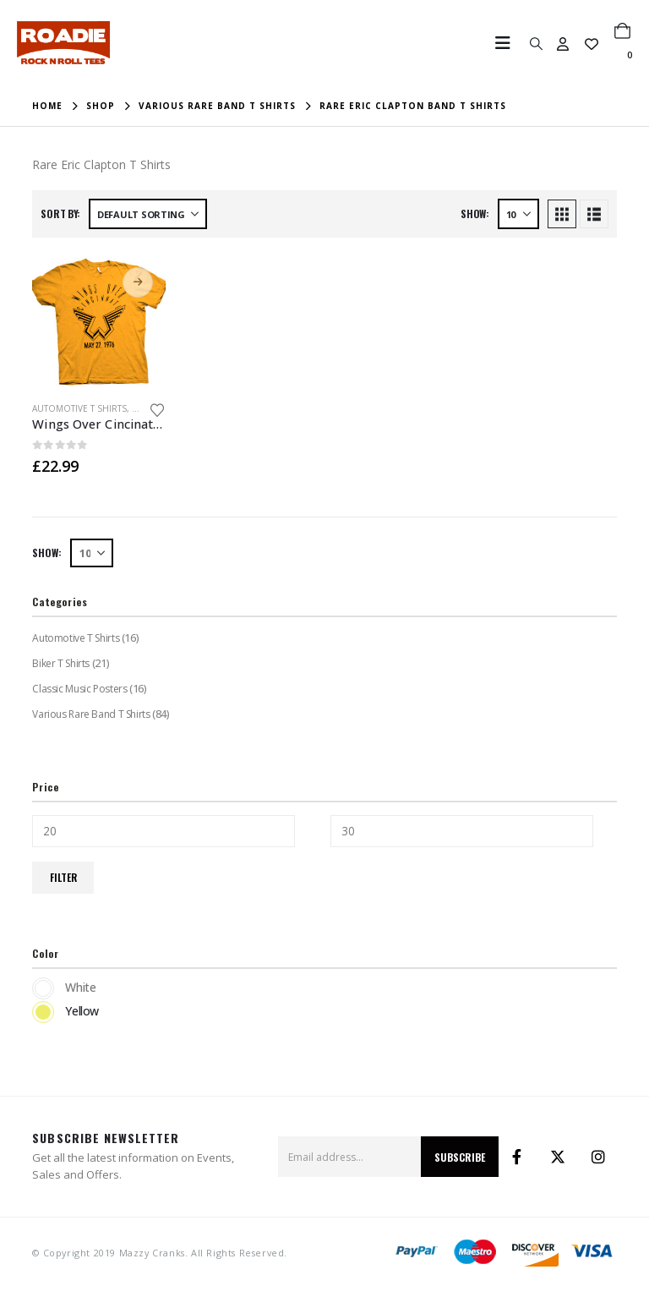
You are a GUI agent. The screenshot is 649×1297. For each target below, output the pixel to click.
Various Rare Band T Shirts (90, 714)
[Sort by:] (148, 214)
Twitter (558, 1157)
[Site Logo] (63, 42)
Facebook (517, 1157)
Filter (63, 877)
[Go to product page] (99, 321)
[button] (507, 43)
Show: (475, 213)
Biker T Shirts (60, 663)
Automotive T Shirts (79, 408)
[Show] (518, 214)
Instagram (598, 1157)
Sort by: (60, 213)
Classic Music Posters (79, 688)
